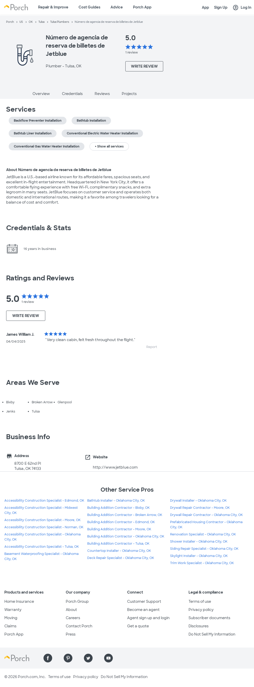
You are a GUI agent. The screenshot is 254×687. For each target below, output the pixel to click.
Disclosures (198, 626)
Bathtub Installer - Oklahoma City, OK (116, 501)
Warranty (12, 609)
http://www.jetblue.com (115, 467)
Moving (10, 618)
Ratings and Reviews (40, 278)
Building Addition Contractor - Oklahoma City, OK (125, 536)
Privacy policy (201, 609)
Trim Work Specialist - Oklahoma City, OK (202, 563)
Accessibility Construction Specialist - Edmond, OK (44, 501)
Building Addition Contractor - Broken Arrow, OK (124, 515)
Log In (242, 7)
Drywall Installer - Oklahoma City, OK (198, 501)
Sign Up (220, 7)
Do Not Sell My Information (212, 634)
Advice (117, 7)
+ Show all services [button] (109, 146)
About (71, 609)
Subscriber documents (209, 618)
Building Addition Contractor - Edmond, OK (121, 522)
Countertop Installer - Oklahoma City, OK (119, 551)
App (205, 7)
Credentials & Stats (38, 228)
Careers (73, 618)
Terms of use (200, 601)
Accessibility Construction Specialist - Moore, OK (42, 520)
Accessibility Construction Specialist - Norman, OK (43, 527)
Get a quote (138, 626)
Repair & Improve (53, 7)
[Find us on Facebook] (47, 658)
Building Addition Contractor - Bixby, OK (118, 508)
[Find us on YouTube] (108, 658)
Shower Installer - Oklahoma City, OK (198, 542)
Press (70, 634)
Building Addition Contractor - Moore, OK (119, 529)
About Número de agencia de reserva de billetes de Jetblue (58, 169)
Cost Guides (89, 7)
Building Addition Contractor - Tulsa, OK (118, 544)
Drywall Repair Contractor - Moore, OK (200, 508)
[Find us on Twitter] (88, 658)
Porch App (142, 7)
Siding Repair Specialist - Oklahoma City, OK (204, 549)
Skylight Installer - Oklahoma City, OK (199, 556)
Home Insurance (19, 601)
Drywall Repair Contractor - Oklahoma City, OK (206, 515)
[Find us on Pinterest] (68, 658)
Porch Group (77, 601)
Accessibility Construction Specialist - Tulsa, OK (41, 547)
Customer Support (144, 601)
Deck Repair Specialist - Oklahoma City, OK (120, 558)
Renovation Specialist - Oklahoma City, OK (203, 534)
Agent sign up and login (148, 618)
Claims (10, 626)
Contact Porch (79, 626)
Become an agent (143, 609)
